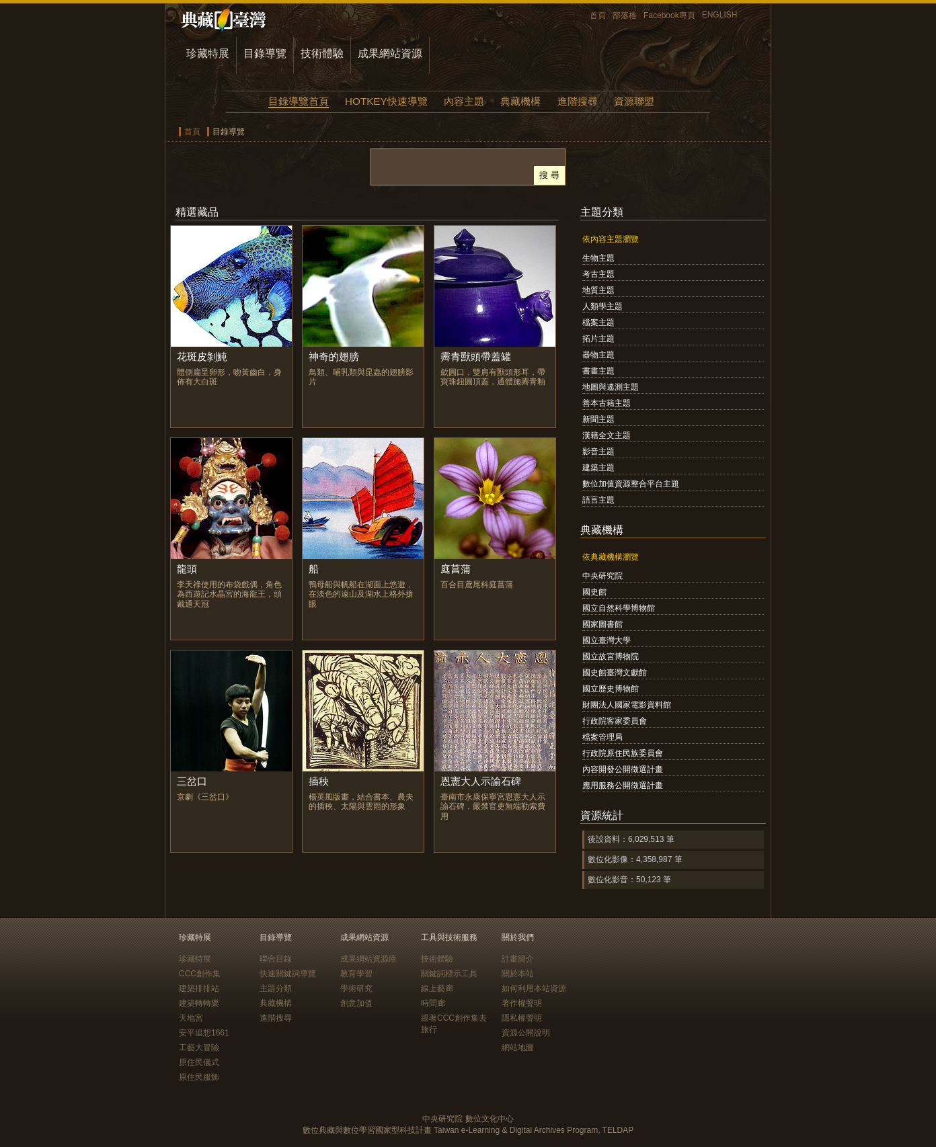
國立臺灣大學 (606, 640)
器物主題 (598, 354)
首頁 (598, 15)
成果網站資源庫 (368, 959)
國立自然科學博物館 (618, 608)
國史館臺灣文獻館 (614, 672)
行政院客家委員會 (614, 721)
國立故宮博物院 (610, 656)
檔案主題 (598, 322)
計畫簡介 (518, 959)
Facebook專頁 (669, 15)
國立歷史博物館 (610, 688)
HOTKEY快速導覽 (386, 101)
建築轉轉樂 (199, 1003)
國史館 (594, 592)
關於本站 (518, 973)
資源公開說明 (526, 1032)
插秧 (319, 781)
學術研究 (356, 988)
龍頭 (187, 569)
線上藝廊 (437, 988)
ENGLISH (720, 14)
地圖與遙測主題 (610, 387)
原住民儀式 (199, 1062)
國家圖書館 (602, 624)
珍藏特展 (207, 53)
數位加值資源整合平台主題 (630, 483)
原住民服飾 (199, 1077)
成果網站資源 (390, 53)
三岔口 (192, 781)
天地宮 (191, 1018)
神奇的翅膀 (334, 356)
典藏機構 (520, 101)
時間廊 (433, 1003)
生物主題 (598, 258)
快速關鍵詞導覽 (288, 973)
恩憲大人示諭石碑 (480, 781)
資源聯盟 (634, 101)
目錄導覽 (264, 53)
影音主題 (598, 451)
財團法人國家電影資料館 (626, 705)
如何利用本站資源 (534, 988)
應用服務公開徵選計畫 (622, 785)
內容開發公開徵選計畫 (622, 769)
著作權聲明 (522, 1003)
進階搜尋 (577, 101)
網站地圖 (518, 1047)
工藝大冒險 (199, 1047)
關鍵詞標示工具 (449, 973)
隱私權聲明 (522, 1018)
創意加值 (356, 1003)
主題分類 (276, 988)
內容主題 (464, 101)
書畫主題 (598, 371)
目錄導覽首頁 (298, 101)
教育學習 (356, 973)
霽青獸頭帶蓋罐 (475, 356)
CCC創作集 (200, 973)
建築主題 (598, 467)
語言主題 (598, 500)
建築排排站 (199, 988)
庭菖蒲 (455, 569)
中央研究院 (602, 576)
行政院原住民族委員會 (622, 753)
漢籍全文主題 (606, 435)
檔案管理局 (602, 737)
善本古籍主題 (606, 403)
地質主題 (598, 290)
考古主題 (598, 274)
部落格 (625, 15)
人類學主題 (602, 306)
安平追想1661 (204, 1032)
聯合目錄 (276, 959)
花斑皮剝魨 (202, 356)
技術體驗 (322, 53)
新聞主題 (598, 419)
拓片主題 (598, 338)
